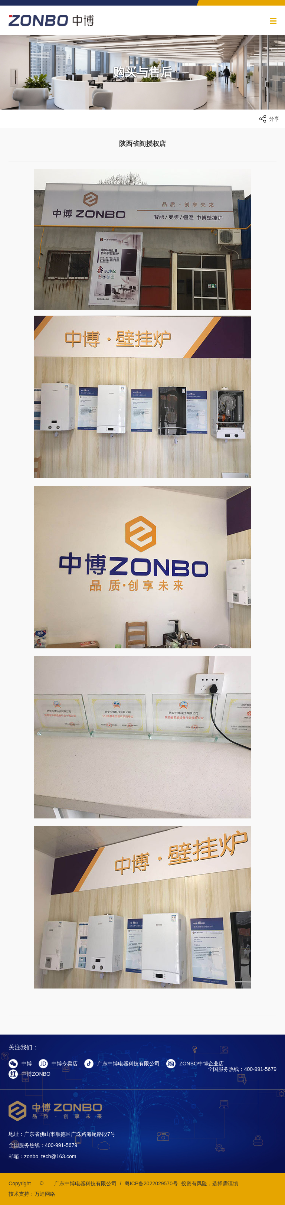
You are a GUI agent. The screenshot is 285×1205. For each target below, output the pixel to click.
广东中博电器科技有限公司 (85, 1183)
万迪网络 (45, 1194)
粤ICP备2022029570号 (151, 1183)
